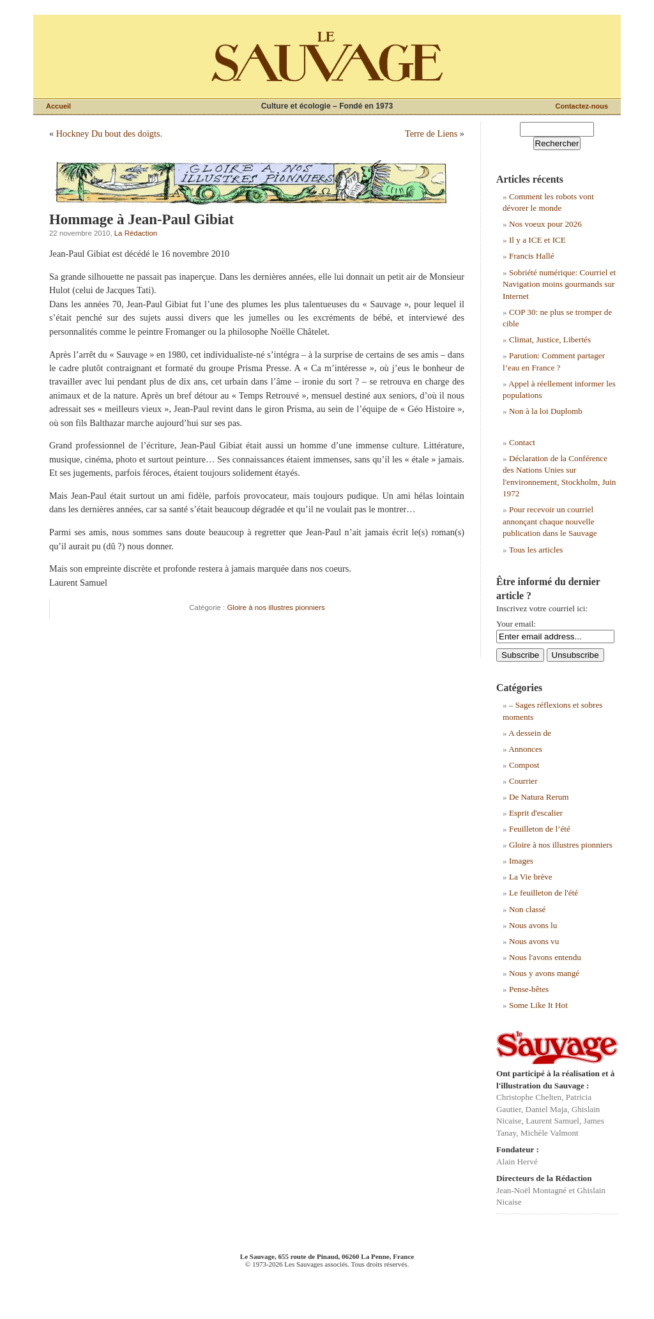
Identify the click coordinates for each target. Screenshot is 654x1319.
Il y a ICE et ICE (537, 240)
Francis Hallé (531, 256)
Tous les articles (536, 549)
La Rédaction (135, 233)
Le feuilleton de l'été (543, 892)
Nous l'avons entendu (545, 957)
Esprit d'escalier (536, 813)
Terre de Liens (431, 133)
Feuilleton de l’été (539, 829)
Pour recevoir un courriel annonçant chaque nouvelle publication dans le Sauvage (550, 521)
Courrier (523, 781)
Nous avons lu (533, 925)
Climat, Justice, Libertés (550, 339)
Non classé (527, 909)
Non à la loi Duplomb (545, 411)
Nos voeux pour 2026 (545, 224)
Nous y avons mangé (544, 973)
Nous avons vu (534, 941)
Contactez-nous (582, 106)
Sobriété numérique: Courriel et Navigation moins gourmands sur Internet (559, 284)
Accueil (58, 106)
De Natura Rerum (539, 797)
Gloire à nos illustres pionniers (275, 607)
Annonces (525, 749)
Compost (524, 765)
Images (521, 860)
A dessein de (529, 733)
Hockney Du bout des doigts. (109, 133)
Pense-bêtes (529, 989)
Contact (522, 442)
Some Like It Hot (538, 1005)
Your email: (516, 624)
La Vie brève (530, 876)
